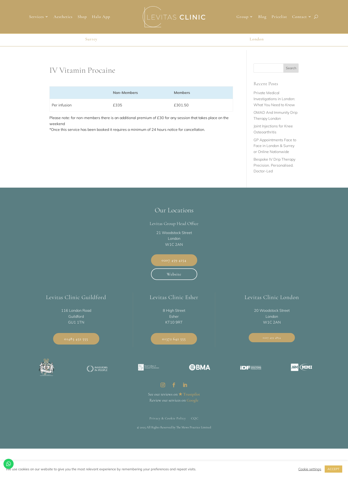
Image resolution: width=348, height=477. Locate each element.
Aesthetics (63, 17)
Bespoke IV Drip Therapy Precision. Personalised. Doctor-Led (274, 165)
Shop (82, 17)
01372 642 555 (174, 338)
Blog (262, 17)
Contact (299, 17)
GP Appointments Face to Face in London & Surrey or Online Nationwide (275, 146)
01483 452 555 (76, 338)
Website (174, 274)
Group (242, 17)
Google (192, 400)
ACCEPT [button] (333, 469)
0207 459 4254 (174, 260)
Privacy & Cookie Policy (167, 418)
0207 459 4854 (272, 337)
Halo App (101, 17)
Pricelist (279, 17)
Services (36, 17)
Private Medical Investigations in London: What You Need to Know (274, 98)
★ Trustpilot (189, 394)
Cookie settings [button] (309, 469)
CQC (194, 418)
